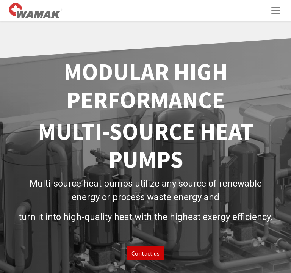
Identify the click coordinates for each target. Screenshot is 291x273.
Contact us (145, 253)
